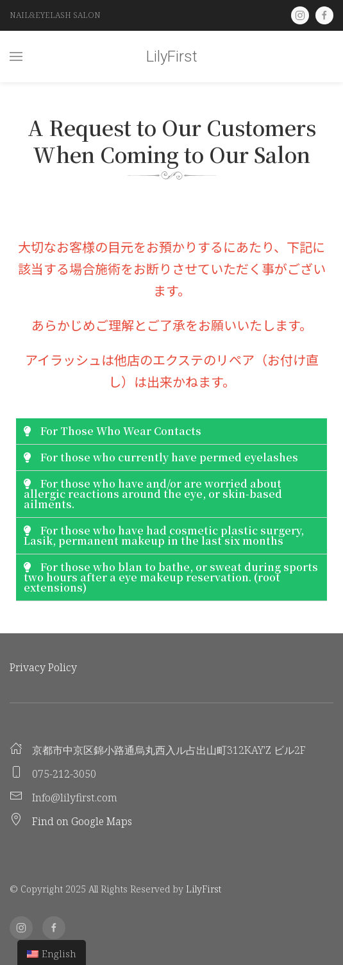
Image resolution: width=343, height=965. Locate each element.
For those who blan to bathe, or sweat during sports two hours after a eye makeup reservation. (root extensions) (171, 577)
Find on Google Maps (82, 821)
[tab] (171, 431)
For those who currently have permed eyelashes (169, 457)
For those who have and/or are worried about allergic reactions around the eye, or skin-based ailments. (153, 493)
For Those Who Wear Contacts (120, 430)
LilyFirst (171, 56)
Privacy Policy (43, 667)
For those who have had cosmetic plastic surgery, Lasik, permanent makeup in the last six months (164, 535)
